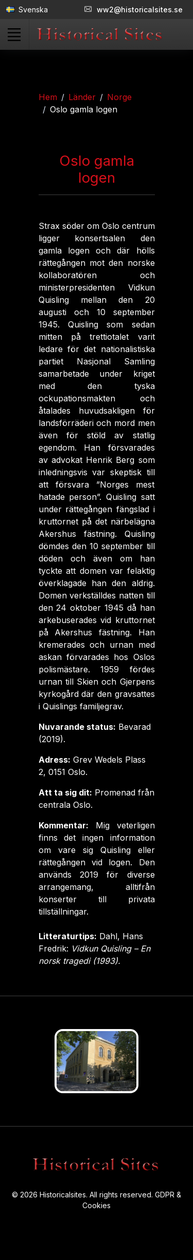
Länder (82, 97)
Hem (48, 97)
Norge (119, 97)
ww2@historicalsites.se (133, 9)
